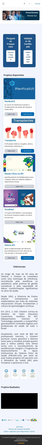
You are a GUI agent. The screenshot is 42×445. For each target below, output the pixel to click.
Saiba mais (11, 114)
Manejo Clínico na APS (14, 173)
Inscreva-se (27, 114)
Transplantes (10, 140)
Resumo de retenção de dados (19, 429)
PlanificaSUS (10, 101)
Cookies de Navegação (21, 440)
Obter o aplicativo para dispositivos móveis (19, 431)
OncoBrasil (9, 209)
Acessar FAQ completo (10, 56)
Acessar (37, 3)
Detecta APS (10, 245)
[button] (24, 3)
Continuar (21, 443)
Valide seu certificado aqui (28, 57)
